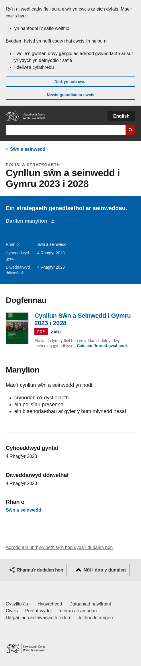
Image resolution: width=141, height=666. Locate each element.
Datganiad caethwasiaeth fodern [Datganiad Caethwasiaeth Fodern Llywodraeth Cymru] (39, 617)
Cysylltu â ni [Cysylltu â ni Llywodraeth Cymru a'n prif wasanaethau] (18, 603)
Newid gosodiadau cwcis (70, 94)
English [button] (121, 116)
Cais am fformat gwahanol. (102, 345)
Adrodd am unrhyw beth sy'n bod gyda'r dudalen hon (59, 547)
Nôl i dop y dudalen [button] (104, 570)
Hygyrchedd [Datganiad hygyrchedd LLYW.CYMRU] (50, 603)
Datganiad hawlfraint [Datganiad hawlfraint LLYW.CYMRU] (90, 603)
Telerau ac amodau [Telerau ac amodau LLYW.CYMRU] (77, 610)
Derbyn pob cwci (70, 81)
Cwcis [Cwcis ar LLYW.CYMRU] (12, 610)
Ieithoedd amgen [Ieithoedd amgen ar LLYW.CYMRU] (96, 617)
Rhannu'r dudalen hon (40, 570)
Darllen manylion (28, 221)
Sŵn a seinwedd (28, 149)
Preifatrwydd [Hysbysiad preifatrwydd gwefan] (38, 610)
